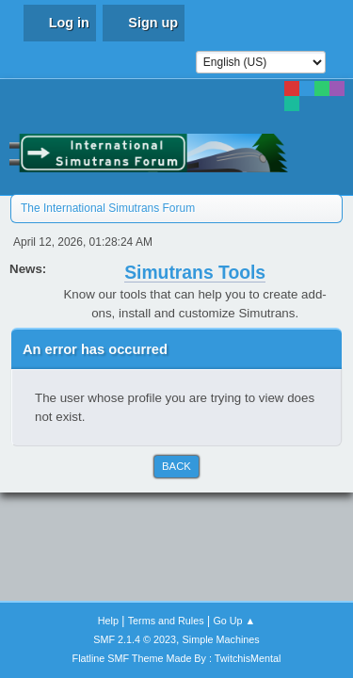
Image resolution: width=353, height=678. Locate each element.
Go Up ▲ (234, 620)
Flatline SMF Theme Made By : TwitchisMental (176, 658)
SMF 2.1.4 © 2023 (134, 639)
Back (176, 466)
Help (108, 620)
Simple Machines (221, 639)
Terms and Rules (166, 620)
